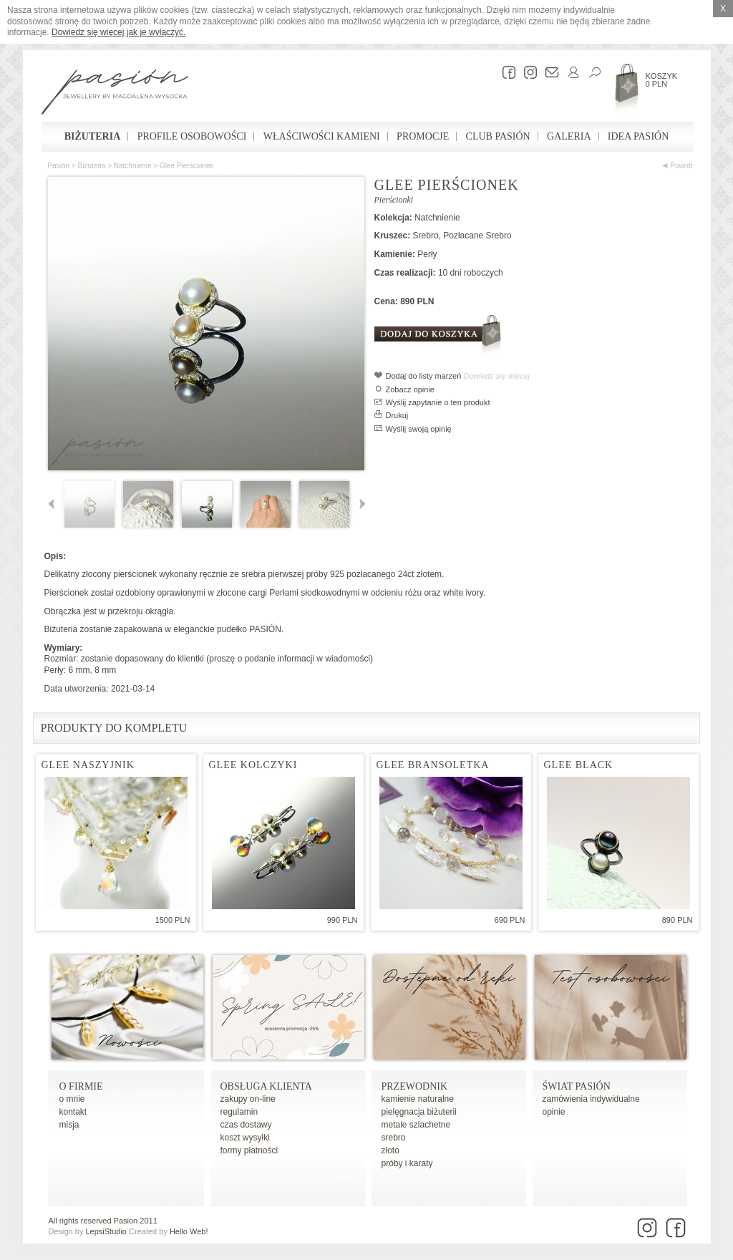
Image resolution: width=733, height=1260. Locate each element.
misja (69, 1125)
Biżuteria (92, 136)
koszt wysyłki (245, 1138)
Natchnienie (133, 166)
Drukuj (397, 415)
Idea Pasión (638, 136)
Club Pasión (498, 136)
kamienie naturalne (418, 1099)
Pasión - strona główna (115, 93)
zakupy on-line (248, 1099)
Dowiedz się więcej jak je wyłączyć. (118, 32)
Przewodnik (415, 1086)
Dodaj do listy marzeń (424, 376)
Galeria (569, 136)
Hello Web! (189, 1231)
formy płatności (249, 1150)
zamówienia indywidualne (591, 1099)
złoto (390, 1150)
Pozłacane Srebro (477, 236)
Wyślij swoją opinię (419, 429)
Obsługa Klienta (266, 1086)
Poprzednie (54, 504)
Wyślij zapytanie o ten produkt (438, 402)
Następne (360, 504)
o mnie (72, 1099)
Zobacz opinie (410, 389)
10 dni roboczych (470, 273)
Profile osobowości (192, 136)
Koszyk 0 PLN (662, 80)
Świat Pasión (577, 1086)
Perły (427, 254)
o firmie (81, 1086)
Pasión (59, 166)
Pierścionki (394, 200)
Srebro (426, 236)
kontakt (73, 1112)
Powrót (677, 166)
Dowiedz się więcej (496, 376)
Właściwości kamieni (321, 136)
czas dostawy (246, 1125)
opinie (554, 1112)
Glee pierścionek (187, 166)
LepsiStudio (106, 1231)
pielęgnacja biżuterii (419, 1112)
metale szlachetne (416, 1125)
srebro (394, 1138)
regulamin (239, 1112)
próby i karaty (407, 1163)
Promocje (423, 136)
